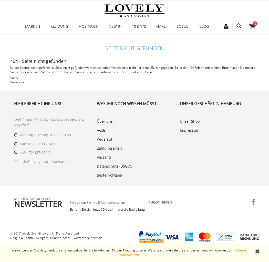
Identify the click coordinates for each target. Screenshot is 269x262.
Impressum (189, 130)
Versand (104, 157)
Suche (14, 72)
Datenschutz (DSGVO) (115, 166)
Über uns (105, 121)
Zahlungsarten (109, 148)
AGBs (101, 130)
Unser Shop (190, 121)
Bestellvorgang (109, 175)
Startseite (69, 72)
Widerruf (104, 139)
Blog (204, 26)
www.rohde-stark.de (88, 238)
